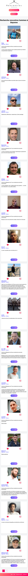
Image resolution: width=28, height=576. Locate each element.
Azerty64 (3, 213)
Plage (2, 43)
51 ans (7, 78)
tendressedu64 (4, 484)
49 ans (7, 486)
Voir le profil (13, 55)
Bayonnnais (3, 145)
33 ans (7, 214)
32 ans (7, 452)
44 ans (7, 554)
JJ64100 (3, 111)
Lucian (2, 315)
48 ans (7, 44)
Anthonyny (3, 77)
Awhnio (3, 518)
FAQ (12, 574)
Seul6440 (3, 416)
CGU (14, 574)
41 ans (7, 146)
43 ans (7, 248)
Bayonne (3, 44)
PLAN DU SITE (19, 574)
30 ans (7, 418)
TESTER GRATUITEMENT (14, 10)
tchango (3, 179)
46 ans (7, 350)
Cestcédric (3, 383)
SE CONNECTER (14, 13)
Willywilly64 (3, 281)
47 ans (7, 384)
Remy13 (3, 247)
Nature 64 (3, 450)
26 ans (7, 282)
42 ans (7, 316)
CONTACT (25, 574)
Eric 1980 (3, 349)
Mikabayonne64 (4, 552)
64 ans (7, 112)
